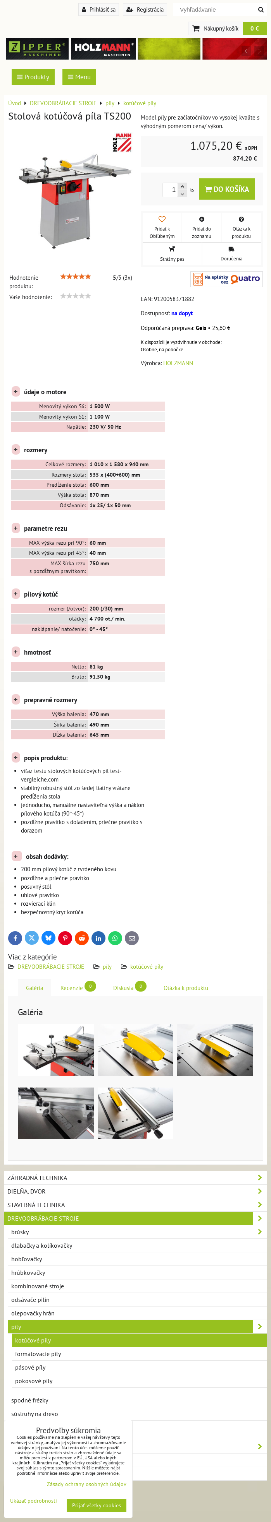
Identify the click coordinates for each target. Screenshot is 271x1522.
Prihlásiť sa (99, 9)
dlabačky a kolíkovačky (41, 1245)
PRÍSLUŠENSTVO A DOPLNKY (46, 1460)
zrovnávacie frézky (35, 1427)
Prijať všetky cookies (96, 1505)
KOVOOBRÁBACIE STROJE (137, 1446)
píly (107, 966)
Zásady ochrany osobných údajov (86, 1484)
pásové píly (30, 1367)
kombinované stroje (37, 1286)
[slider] (75, 277)
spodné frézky (29, 1400)
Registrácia (145, 9)
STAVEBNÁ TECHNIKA (137, 1204)
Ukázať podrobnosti (33, 1501)
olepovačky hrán (33, 1313)
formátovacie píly (38, 1354)
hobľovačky (26, 1259)
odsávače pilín (30, 1299)
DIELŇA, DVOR (137, 1191)
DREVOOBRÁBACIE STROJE (50, 966)
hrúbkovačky (28, 1272)
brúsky (139, 1231)
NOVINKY (20, 1474)
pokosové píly (33, 1381)
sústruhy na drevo (34, 1414)
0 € (254, 28)
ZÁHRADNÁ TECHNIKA (137, 1177)
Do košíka (227, 189)
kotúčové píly (146, 966)
